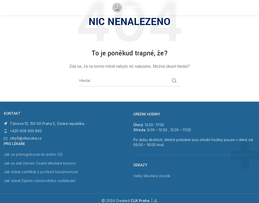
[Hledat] (129, 80)
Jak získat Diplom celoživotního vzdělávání (39, 180)
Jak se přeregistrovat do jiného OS (33, 154)
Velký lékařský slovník (151, 176)
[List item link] (65, 131)
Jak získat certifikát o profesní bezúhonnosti (41, 172)
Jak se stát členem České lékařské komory (40, 163)
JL (155, 200)
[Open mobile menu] (12, 8)
